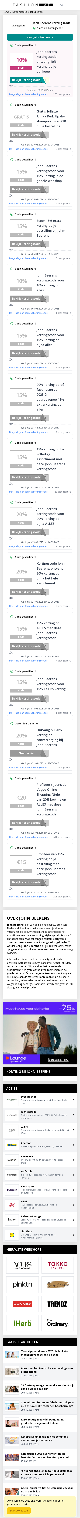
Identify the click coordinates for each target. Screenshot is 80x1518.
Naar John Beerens (40, 37)
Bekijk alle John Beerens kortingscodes (28, 94)
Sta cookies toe (19, 1510)
